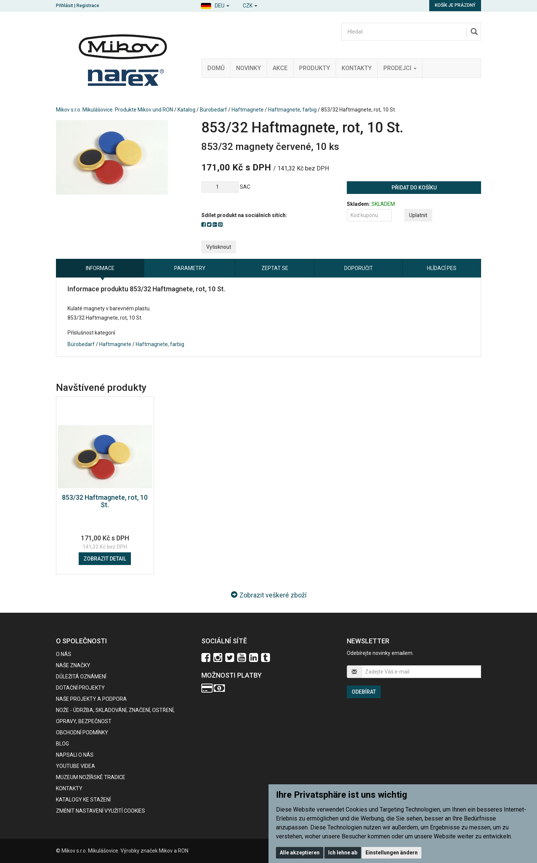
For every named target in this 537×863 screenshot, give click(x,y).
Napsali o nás (75, 755)
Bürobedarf (213, 110)
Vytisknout (218, 247)
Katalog (186, 110)
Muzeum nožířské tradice (90, 777)
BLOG (62, 744)
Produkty (314, 68)
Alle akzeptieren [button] (300, 853)
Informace (100, 268)
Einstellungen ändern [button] (391, 853)
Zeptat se (274, 268)
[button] (215, 4)
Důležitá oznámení (81, 677)
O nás (63, 654)
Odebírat (364, 692)
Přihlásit (64, 5)
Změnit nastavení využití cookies (100, 811)
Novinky (248, 68)
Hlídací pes (441, 268)
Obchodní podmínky (82, 732)
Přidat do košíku (414, 188)
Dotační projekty (80, 688)
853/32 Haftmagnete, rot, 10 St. (105, 501)
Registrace (87, 5)
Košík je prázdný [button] (455, 5)
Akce (280, 68)
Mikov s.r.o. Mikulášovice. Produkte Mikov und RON (114, 110)
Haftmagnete (248, 110)
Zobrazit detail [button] (105, 559)
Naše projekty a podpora (91, 699)
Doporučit (358, 268)
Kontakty (357, 68)
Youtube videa (75, 766)
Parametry (189, 268)
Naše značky (73, 665)
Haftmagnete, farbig (292, 110)
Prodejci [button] (400, 68)
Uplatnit (418, 215)
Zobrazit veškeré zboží (269, 595)
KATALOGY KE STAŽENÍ (83, 800)
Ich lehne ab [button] (342, 853)
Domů (215, 68)
